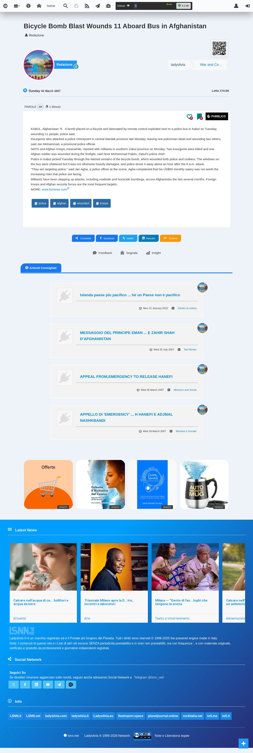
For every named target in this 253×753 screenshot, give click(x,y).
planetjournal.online (163, 720)
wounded (80, 206)
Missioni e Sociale (186, 434)
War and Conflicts (213, 65)
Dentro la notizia (187, 311)
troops (101, 206)
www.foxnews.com (55, 192)
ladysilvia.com (56, 720)
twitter (128, 241)
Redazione (65, 65)
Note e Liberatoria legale (172, 740)
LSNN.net (33, 720)
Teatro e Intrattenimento (172, 622)
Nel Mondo (190, 352)
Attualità (19, 622)
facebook (106, 241)
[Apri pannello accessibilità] (28, 6)
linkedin (148, 241)
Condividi (83, 241)
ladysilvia (178, 65)
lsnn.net (71, 740)
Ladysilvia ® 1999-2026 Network (107, 740)
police (40, 206)
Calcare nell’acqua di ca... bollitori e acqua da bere (40, 606)
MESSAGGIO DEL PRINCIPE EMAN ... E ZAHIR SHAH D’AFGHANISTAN (127, 338)
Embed (170, 241)
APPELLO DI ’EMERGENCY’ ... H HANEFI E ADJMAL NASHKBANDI (126, 420)
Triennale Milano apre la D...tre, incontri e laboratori (109, 606)
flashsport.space (130, 720)
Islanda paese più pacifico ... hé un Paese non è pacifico (130, 298)
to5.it (226, 720)
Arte (87, 622)
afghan (59, 206)
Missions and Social (185, 392)
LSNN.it (15, 720)
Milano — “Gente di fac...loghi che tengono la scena (182, 606)
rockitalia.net (193, 720)
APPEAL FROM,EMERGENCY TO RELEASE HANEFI (126, 379)
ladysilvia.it (80, 720)
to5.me (212, 720)
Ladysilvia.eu (103, 720)
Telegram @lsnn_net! (149, 681)
